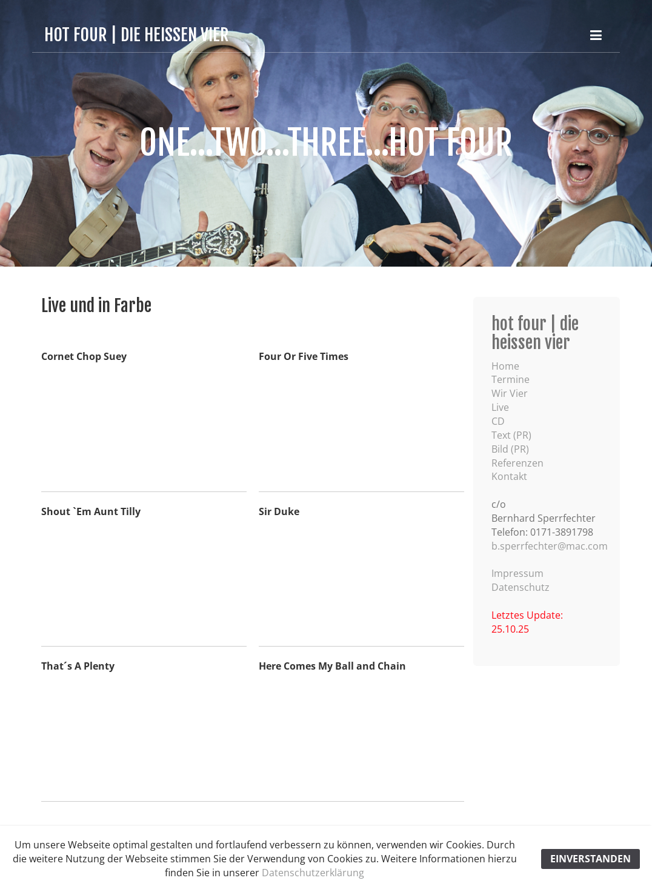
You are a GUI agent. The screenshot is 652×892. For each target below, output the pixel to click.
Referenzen (517, 463)
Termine (510, 379)
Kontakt (509, 476)
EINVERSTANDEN (590, 858)
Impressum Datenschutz (520, 580)
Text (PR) (511, 435)
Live (500, 407)
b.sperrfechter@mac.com (549, 546)
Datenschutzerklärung (313, 872)
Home (505, 366)
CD (498, 421)
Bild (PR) (510, 449)
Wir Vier (509, 393)
